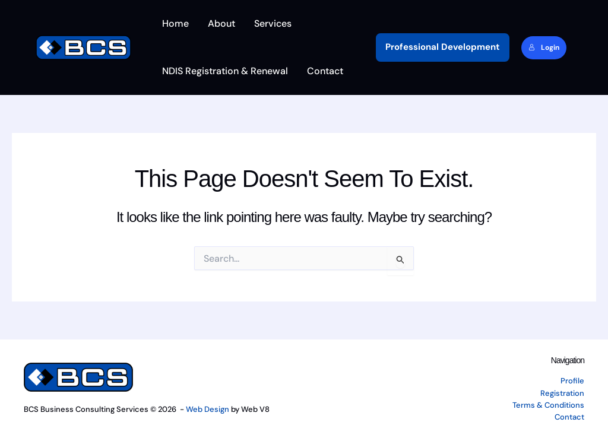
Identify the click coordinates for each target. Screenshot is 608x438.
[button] (442, 47)
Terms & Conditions (548, 405)
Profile (572, 381)
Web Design (207, 409)
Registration (562, 393)
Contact (569, 417)
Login (543, 47)
